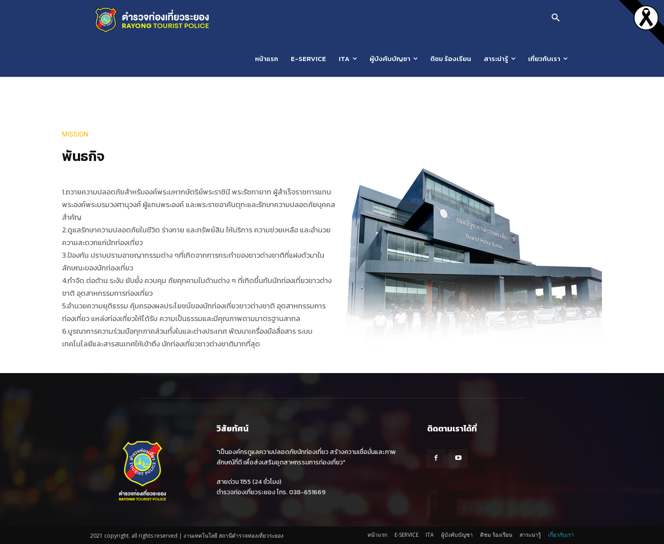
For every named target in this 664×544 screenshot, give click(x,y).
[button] (556, 18)
